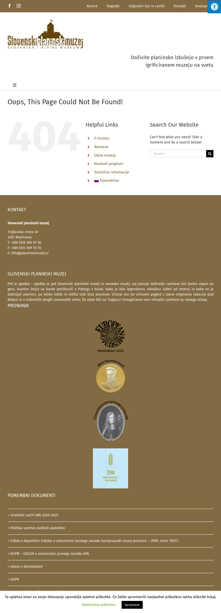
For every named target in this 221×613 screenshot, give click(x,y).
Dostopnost (204, 6)
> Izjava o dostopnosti (25, 566)
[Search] (209, 153)
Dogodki (113, 6)
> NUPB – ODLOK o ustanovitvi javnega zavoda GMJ (48, 554)
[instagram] (19, 6)
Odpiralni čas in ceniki (147, 6)
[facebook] (10, 6)
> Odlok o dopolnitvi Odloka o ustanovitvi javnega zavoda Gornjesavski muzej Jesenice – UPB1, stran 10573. (93, 541)
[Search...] (178, 153)
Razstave (101, 147)
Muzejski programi (108, 164)
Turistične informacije (111, 172)
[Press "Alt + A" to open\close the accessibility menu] (214, 6)
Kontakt (180, 6)
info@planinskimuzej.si (30, 253)
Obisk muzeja (105, 155)
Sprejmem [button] (132, 605)
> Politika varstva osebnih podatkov (36, 528)
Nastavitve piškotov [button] (98, 604)
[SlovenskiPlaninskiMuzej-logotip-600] (45, 20)
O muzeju (101, 138)
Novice (92, 6)
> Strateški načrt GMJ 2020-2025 (33, 515)
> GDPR (13, 579)
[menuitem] (118, 181)
